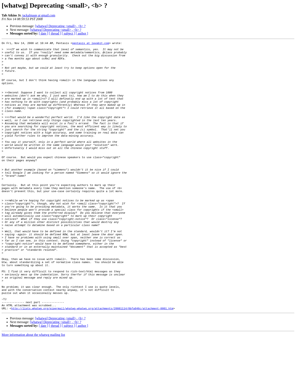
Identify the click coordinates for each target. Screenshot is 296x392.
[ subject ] (68, 33)
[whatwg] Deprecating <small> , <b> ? (55, 29)
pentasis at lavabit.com (90, 43)
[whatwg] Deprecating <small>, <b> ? (60, 26)
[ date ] (43, 33)
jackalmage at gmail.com (38, 15)
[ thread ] (55, 33)
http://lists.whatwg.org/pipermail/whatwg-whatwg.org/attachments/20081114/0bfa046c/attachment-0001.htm (92, 362)
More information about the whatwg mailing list (33, 388)
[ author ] (82, 33)
